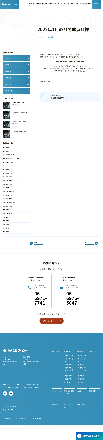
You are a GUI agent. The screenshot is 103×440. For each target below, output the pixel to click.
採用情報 (55, 405)
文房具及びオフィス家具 (69, 370)
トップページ (33, 4)
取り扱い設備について (69, 392)
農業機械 (68, 376)
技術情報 (47, 4)
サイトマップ (8, 410)
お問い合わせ (81, 405)
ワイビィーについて (66, 4)
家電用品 (68, 379)
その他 (67, 382)
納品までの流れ (89, 4)
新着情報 (92, 391)
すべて (7, 58)
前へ (35, 243)
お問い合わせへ (48, 321)
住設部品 (68, 364)
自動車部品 (69, 355)
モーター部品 (69, 360)
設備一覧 (80, 4)
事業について (55, 4)
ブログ (75, 4)
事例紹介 (40, 4)
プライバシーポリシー (11, 406)
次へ (86, 243)
